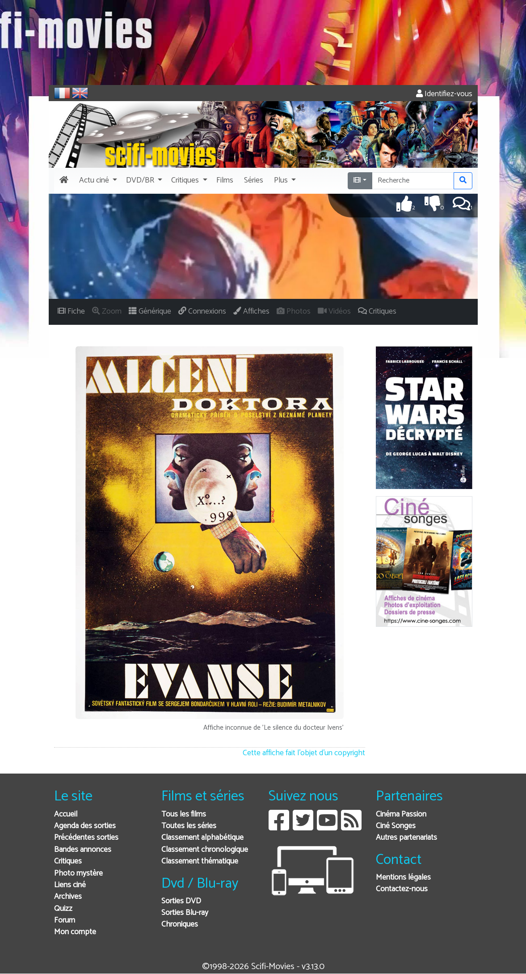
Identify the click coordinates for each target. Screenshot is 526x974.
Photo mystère (78, 873)
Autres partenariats (406, 837)
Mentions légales (403, 877)
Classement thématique (199, 861)
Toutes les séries (188, 826)
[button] (97, 180)
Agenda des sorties (85, 826)
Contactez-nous (402, 889)
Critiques (68, 861)
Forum (64, 920)
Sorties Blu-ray (184, 912)
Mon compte (75, 932)
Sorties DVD (181, 901)
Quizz (63, 908)
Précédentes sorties (86, 837)
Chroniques (179, 924)
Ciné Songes (396, 826)
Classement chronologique (204, 849)
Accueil (65, 814)
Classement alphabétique (202, 837)
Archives (68, 896)
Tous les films (183, 814)
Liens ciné (70, 885)
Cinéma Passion (401, 814)
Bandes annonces (82, 849)
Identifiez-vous (444, 94)
